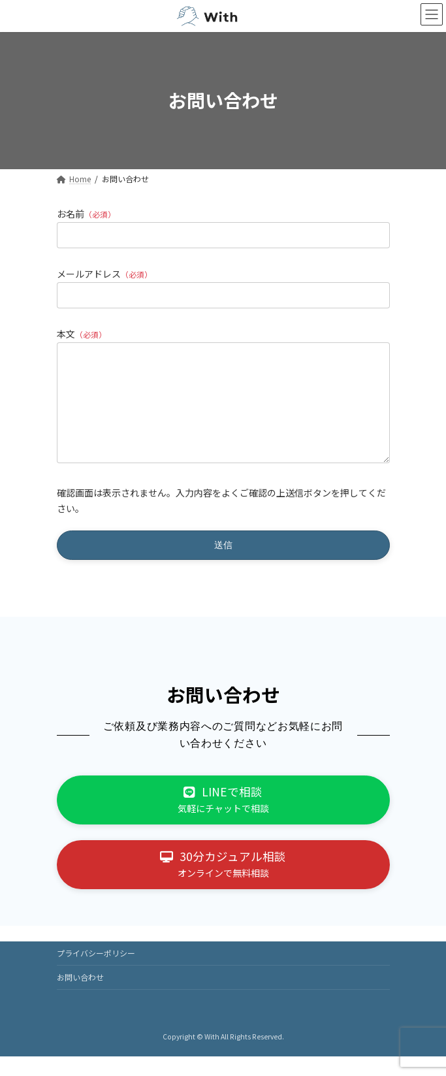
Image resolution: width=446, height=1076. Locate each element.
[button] (223, 819)
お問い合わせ (80, 996)
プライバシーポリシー (96, 972)
